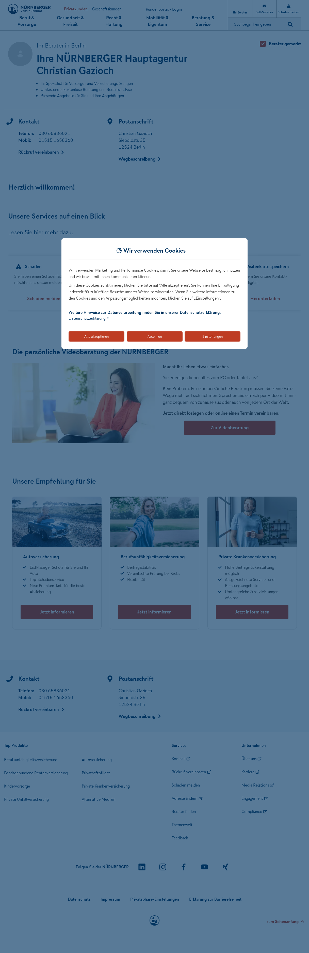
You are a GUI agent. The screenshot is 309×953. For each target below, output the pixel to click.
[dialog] (154, 293)
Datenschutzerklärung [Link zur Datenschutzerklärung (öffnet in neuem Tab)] (87, 318)
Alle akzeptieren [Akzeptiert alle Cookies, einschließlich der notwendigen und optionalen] (96, 336)
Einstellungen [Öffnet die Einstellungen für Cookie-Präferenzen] (212, 336)
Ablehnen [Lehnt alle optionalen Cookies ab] (155, 336)
